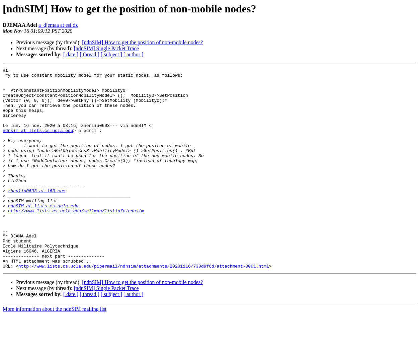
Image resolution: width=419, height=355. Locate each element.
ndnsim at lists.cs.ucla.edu (38, 143)
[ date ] (70, 54)
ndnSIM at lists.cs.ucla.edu (43, 234)
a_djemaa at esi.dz (58, 25)
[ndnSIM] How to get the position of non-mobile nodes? (142, 42)
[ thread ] (89, 54)
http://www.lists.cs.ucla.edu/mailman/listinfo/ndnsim (76, 240)
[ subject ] (111, 54)
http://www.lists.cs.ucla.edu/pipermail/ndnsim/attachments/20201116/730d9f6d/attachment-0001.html (143, 306)
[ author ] (133, 54)
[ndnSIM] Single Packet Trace (106, 48)
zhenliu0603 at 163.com (37, 216)
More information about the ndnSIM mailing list (54, 349)
